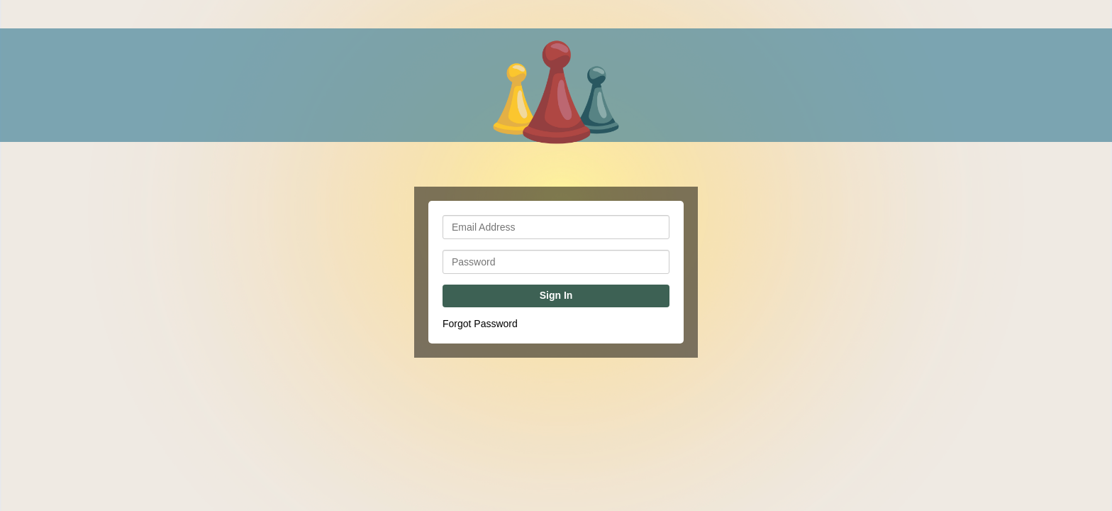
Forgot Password (480, 323)
